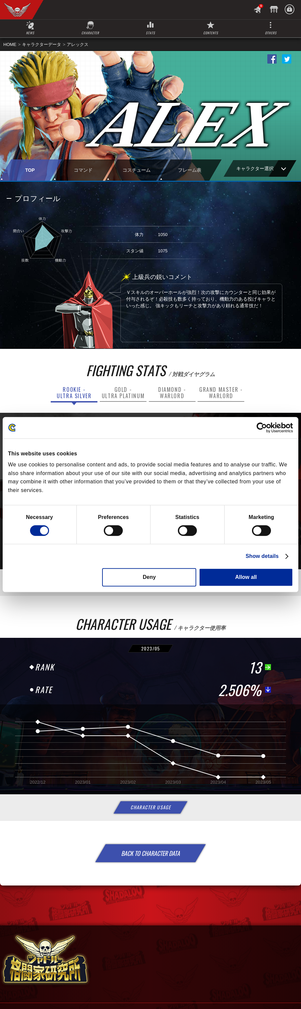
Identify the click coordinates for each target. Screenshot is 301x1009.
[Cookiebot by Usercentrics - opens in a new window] (264, 427)
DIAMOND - (172, 392)
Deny (149, 577)
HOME (9, 44)
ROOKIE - (74, 392)
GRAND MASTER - (221, 392)
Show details (262, 556)
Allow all (246, 577)
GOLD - (123, 392)
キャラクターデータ (41, 44)
